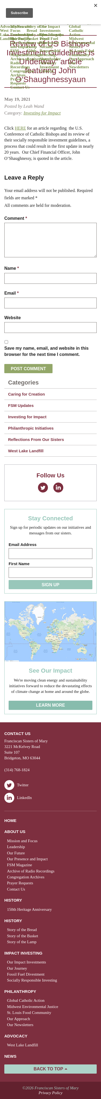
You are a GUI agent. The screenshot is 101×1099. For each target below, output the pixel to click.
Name (11, 268)
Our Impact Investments (50, 29)
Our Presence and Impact (22, 45)
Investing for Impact (42, 113)
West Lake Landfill (7, 35)
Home (10, 820)
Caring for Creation (26, 394)
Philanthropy (20, 991)
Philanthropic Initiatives (31, 428)
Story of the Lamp (37, 45)
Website (12, 317)
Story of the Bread (37, 29)
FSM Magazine (18, 53)
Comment (15, 218)
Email (11, 293)
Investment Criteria (49, 69)
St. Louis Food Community (81, 53)
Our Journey (17, 968)
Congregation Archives (22, 73)
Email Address (23, 544)
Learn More (50, 705)
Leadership (16, 847)
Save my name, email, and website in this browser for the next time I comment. (46, 351)
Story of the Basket (37, 37)
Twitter (43, 488)
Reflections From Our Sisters (36, 439)
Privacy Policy (50, 1093)
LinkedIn (58, 488)
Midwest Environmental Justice (82, 43)
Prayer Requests (18, 81)
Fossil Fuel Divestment (49, 41)
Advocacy (8, 27)
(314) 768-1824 (17, 770)
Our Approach (81, 59)
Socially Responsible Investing (50, 51)
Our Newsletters (79, 65)
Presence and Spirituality (21, 37)
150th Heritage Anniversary (37, 55)
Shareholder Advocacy (50, 61)
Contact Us (19, 87)
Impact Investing (23, 953)
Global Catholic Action (76, 31)
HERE (20, 128)
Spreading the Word (52, 37)
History (13, 900)
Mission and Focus (20, 29)
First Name (19, 563)
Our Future (16, 853)
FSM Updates (21, 405)
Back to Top (48, 1069)
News (10, 1056)
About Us (14, 831)
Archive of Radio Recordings (20, 63)
